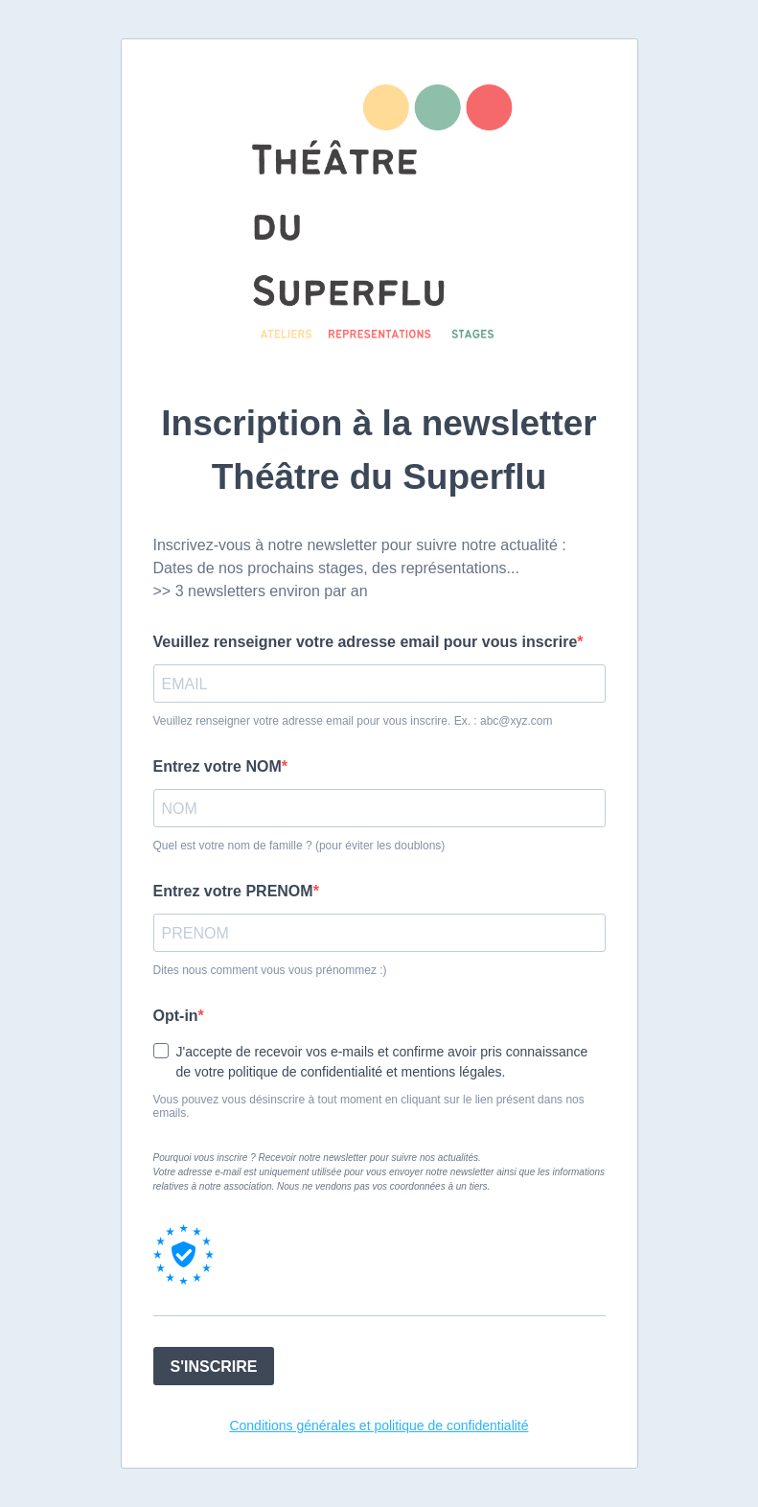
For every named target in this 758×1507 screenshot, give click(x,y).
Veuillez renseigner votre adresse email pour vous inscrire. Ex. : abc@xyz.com (353, 721)
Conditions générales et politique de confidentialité (378, 1425)
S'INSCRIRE (214, 1366)
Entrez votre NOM (217, 766)
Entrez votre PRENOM (233, 891)
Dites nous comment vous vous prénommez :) (270, 970)
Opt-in (175, 1016)
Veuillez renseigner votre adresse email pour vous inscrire (365, 642)
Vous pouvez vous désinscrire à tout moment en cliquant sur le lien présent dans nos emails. (369, 1106)
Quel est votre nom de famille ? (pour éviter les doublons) (299, 845)
